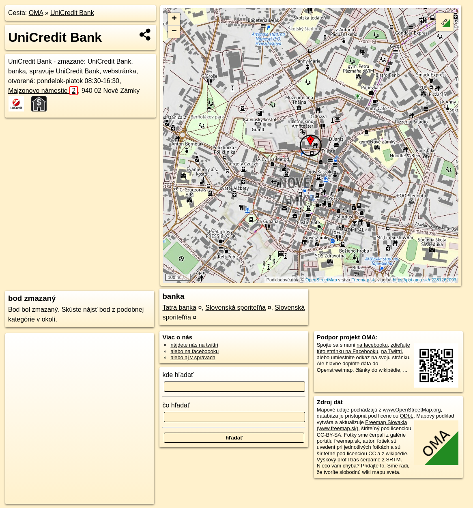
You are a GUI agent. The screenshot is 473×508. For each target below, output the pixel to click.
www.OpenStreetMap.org (412, 410)
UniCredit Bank (72, 12)
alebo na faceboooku (194, 351)
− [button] (174, 32)
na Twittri (391, 351)
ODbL (406, 416)
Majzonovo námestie (43, 90)
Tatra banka (179, 307)
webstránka (119, 71)
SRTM (393, 460)
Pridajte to (373, 466)
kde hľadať (178, 374)
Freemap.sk (363, 279)
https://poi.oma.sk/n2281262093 (424, 279)
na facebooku (372, 345)
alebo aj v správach (192, 357)
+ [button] (174, 19)
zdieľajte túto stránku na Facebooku (363, 348)
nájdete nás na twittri (194, 345)
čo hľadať (176, 405)
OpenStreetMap (321, 279)
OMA (36, 12)
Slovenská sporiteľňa (235, 307)
